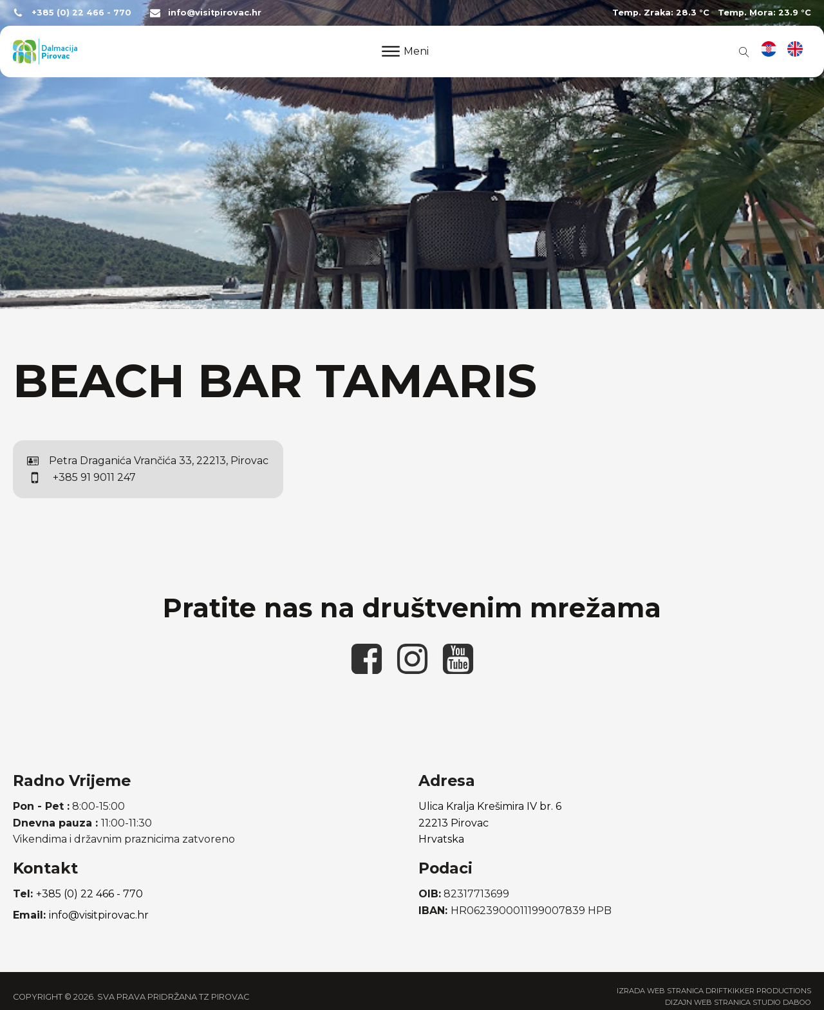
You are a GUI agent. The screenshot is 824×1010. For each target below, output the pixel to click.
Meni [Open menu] (405, 51)
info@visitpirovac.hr (214, 12)
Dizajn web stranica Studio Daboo (738, 1002)
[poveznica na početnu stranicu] (45, 51)
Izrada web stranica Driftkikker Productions (714, 990)
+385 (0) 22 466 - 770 (81, 12)
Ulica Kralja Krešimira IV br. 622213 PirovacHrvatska (489, 822)
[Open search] (741, 51)
